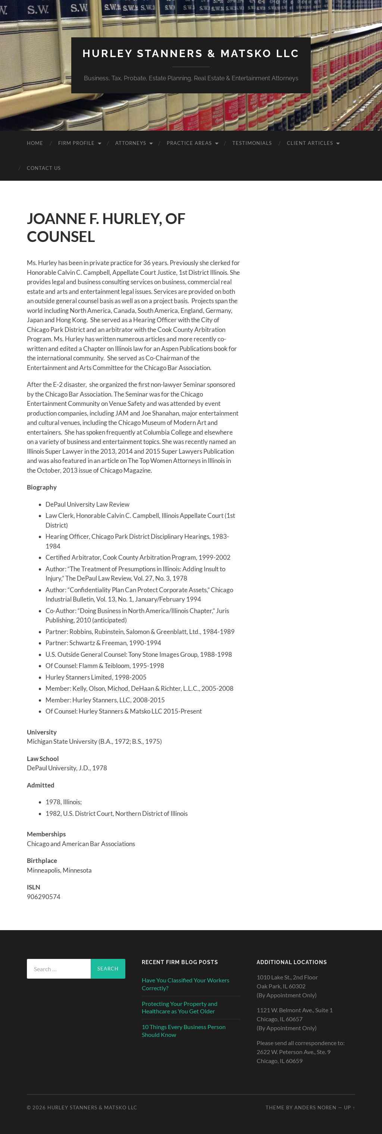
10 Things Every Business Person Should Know (184, 1030)
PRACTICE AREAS (189, 143)
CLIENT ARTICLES (310, 143)
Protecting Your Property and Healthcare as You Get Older (179, 1007)
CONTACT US (44, 168)
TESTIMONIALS (252, 143)
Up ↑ (349, 1107)
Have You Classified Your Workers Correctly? (185, 983)
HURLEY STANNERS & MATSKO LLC (191, 53)
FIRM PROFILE (76, 143)
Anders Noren (315, 1107)
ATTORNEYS (130, 143)
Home (35, 143)
